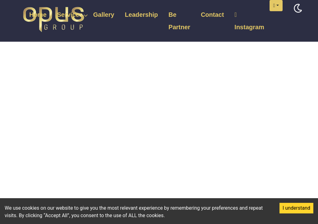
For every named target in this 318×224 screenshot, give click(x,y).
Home (38, 14)
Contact (212, 14)
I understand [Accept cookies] (296, 208)
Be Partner (179, 20)
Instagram (249, 21)
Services (70, 15)
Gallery (103, 14)
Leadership (141, 14)
